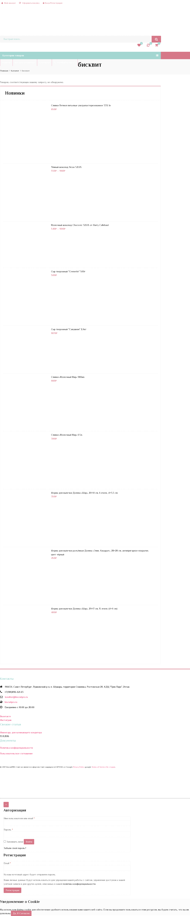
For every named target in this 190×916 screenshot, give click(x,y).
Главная (6, 62)
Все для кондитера (25, 62)
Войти (29, 841)
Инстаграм (5, 720)
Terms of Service (99, 767)
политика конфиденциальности (79, 884)
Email (7, 863)
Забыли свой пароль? (15, 848)
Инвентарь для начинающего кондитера (21, 732)
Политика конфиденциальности (16, 747)
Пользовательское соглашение (16, 753)
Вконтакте (5, 716)
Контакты (44, 62)
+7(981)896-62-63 (65, 62)
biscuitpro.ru (11, 702)
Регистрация (12, 890)
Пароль (8, 829)
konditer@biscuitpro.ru (16, 697)
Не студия (110, 767)
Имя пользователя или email (19, 818)
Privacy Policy (78, 767)
